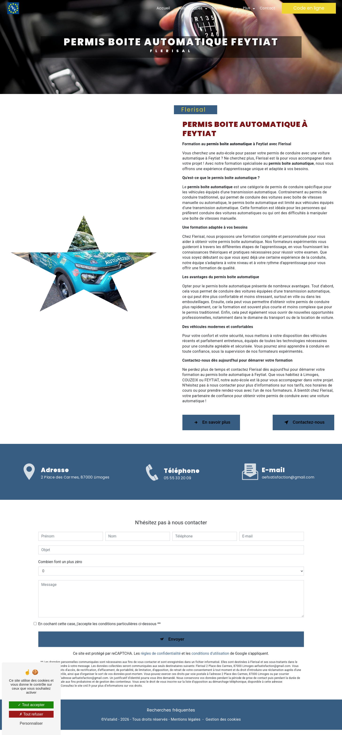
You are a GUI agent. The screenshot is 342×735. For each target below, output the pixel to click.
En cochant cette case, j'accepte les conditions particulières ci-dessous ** (99, 614)
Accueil (163, 8)
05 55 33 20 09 (177, 487)
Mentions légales (185, 719)
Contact (267, 8)
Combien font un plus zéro (60, 552)
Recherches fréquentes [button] (171, 710)
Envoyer (176, 629)
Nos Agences (190, 8)
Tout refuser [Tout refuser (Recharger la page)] (31, 714)
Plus (246, 8)
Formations (222, 8)
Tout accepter (31, 705)
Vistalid (110, 719)
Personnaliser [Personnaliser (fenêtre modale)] (31, 723)
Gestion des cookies (223, 719)
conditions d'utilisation (210, 644)
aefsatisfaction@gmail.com (288, 467)
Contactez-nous (303, 422)
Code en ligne (308, 8)
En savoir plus (211, 422)
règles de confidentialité (161, 644)
